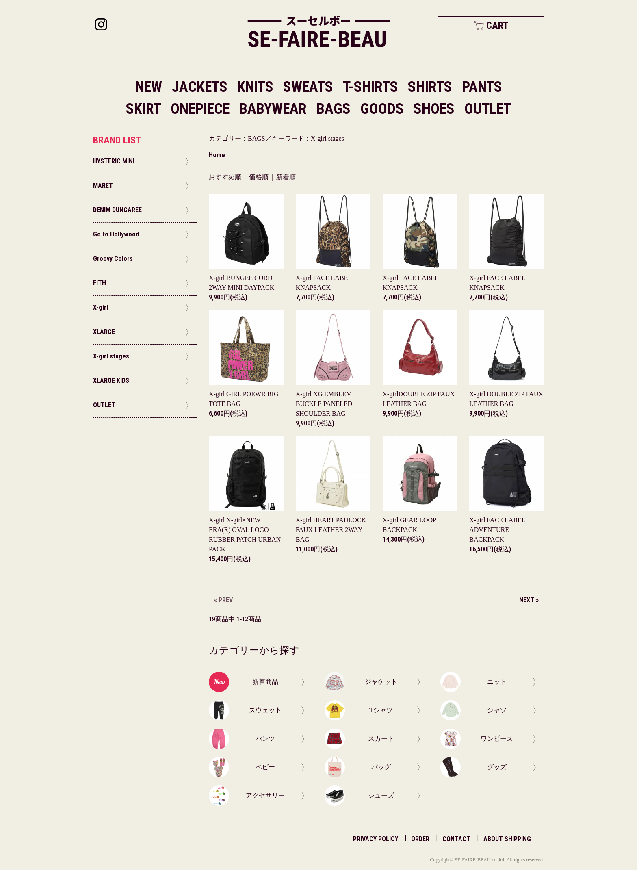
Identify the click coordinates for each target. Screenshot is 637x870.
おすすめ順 (225, 177)
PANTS (482, 86)
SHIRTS (431, 86)
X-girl (324, 404)
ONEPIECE (202, 108)
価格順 (259, 177)
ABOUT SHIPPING (507, 839)
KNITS (257, 86)
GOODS (383, 108)
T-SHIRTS (372, 86)
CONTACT (456, 839)
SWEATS (309, 86)
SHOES (436, 108)
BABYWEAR (274, 108)
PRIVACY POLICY (375, 839)
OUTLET (487, 108)
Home (217, 155)
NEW (148, 86)
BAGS (335, 108)
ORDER (420, 839)
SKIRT (145, 108)
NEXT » (529, 600)
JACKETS (201, 86)
